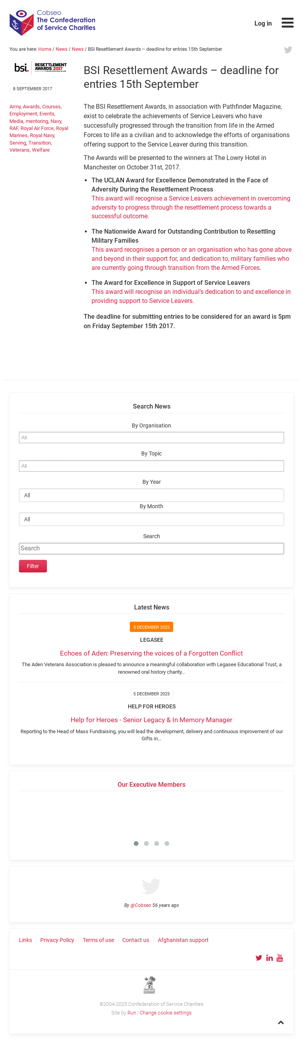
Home (44, 49)
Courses (51, 107)
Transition (39, 143)
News (61, 49)
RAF (13, 128)
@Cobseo (141, 905)
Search (151, 536)
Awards (31, 107)
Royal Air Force (37, 128)
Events (46, 114)
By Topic (151, 453)
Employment (23, 114)
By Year (151, 482)
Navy (55, 121)
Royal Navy (42, 135)
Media (16, 121)
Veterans (19, 150)
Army (15, 107)
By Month (151, 506)
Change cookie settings (166, 1013)
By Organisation (151, 425)
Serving (17, 143)
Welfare (41, 150)
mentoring (37, 121)
